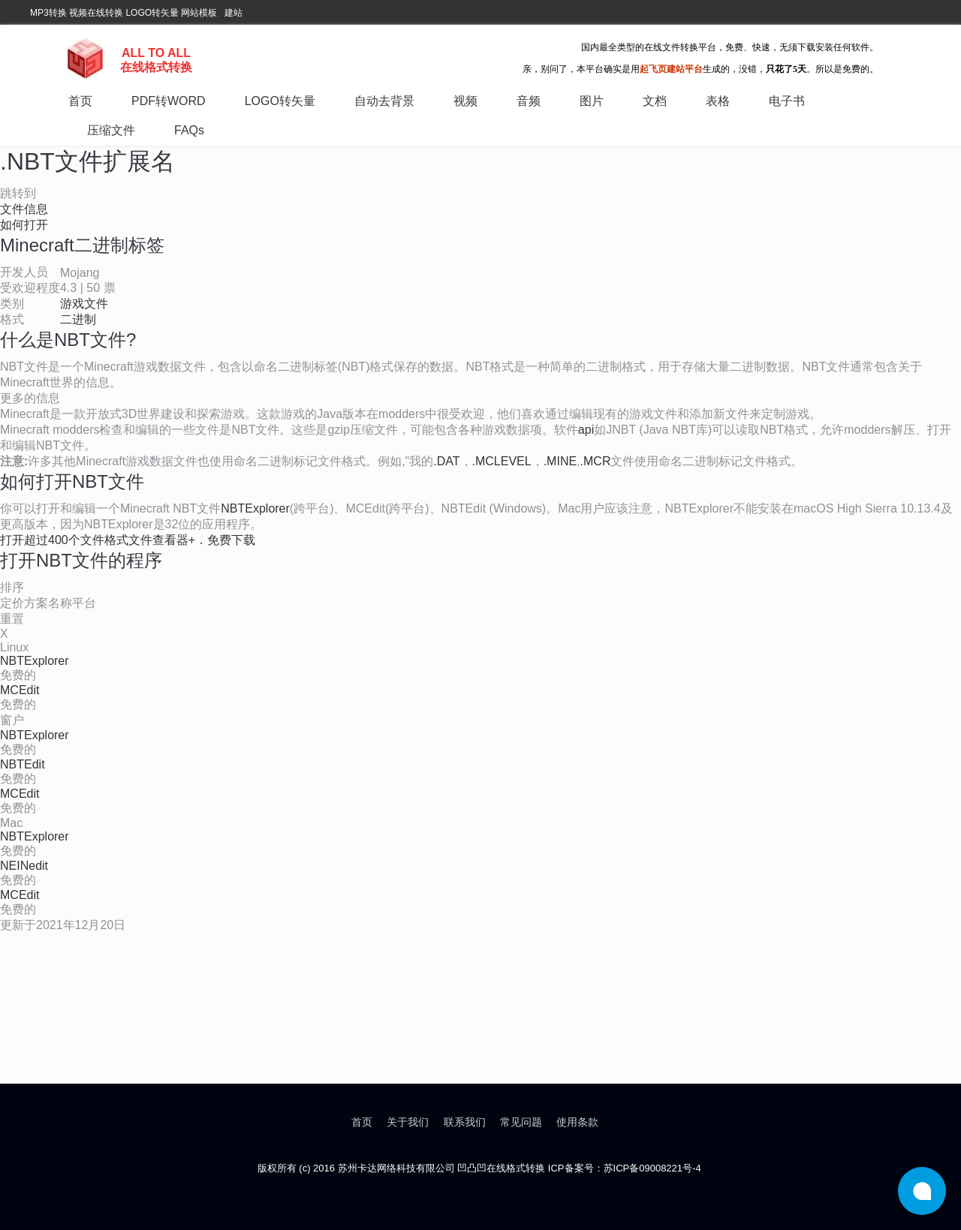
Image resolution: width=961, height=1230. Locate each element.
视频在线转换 (96, 13)
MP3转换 (48, 13)
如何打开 (24, 224)
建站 (233, 13)
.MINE (560, 461)
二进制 (78, 319)
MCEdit (19, 690)
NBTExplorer (255, 508)
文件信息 (24, 209)
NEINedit (24, 865)
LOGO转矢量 (152, 13)
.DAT (446, 461)
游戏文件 (84, 303)
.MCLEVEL (502, 461)
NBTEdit (22, 764)
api (586, 429)
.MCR (595, 461)
